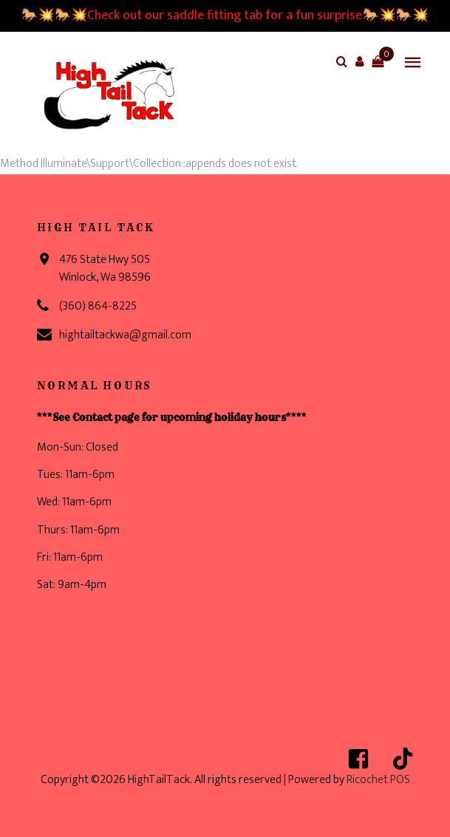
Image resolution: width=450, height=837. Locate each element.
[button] (360, 61)
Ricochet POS (378, 780)
